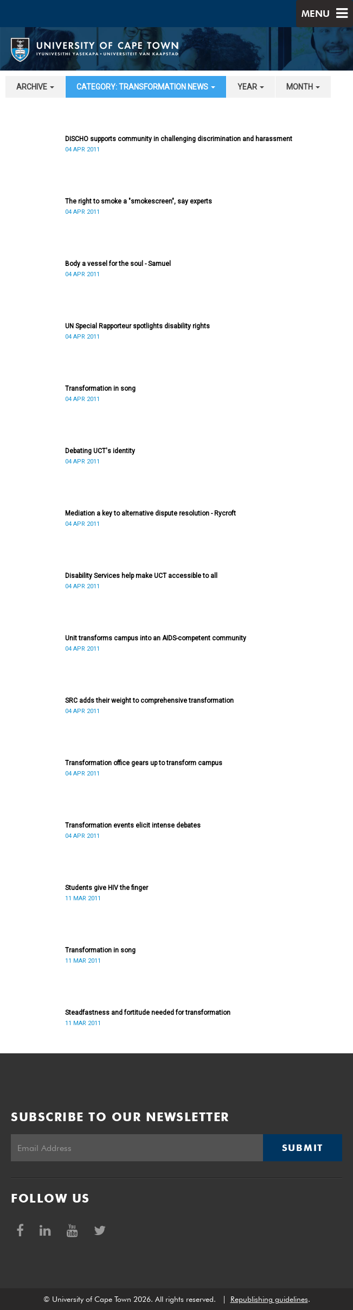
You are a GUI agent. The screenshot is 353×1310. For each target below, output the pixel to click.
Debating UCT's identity (100, 451)
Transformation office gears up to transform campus (143, 763)
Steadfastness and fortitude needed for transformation (147, 1012)
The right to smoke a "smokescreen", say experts (138, 201)
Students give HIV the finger (106, 888)
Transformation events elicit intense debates (133, 825)
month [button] (303, 86)
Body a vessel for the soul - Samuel (118, 264)
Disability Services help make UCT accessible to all (141, 576)
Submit (302, 1147)
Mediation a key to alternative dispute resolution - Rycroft (150, 513)
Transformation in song (100, 388)
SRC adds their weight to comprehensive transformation (149, 700)
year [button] (251, 86)
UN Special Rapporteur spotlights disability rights (137, 326)
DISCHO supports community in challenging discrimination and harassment (178, 139)
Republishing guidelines (269, 1299)
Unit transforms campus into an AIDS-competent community (155, 638)
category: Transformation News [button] (145, 86)
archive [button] (35, 86)
